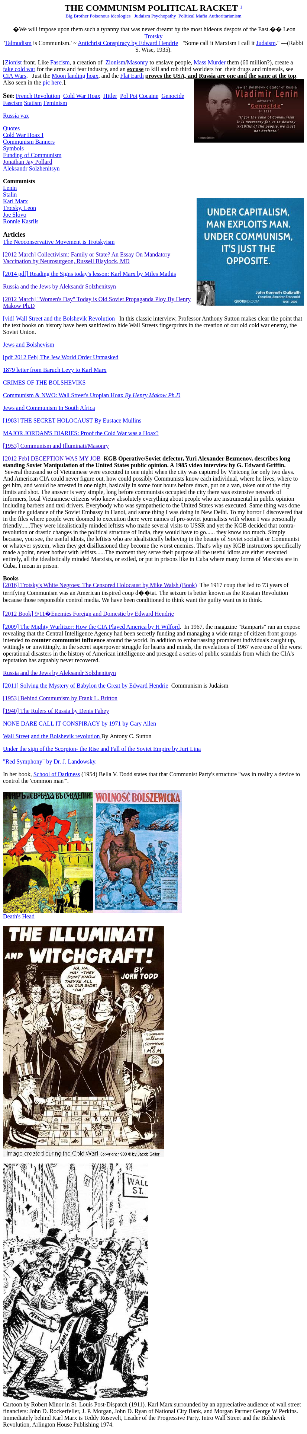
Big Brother (76, 16)
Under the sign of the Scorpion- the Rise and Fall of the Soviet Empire (102, 749)
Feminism (55, 103)
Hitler (110, 96)
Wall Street (16, 736)
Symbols (13, 148)
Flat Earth (132, 76)
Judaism (142, 16)
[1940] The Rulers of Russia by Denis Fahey (56, 711)
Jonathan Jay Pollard (27, 162)
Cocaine (148, 96)
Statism (33, 103)
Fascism (60, 62)
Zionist (13, 62)
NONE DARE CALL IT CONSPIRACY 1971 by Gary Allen (79, 723)
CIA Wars (14, 76)
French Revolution (38, 96)
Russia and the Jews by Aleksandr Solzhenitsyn (59, 286)
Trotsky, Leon (19, 208)
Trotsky (153, 36)
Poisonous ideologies (111, 16)
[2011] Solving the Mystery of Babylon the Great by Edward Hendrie (85, 685)
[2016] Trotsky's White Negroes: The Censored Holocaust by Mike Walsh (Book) (100, 585)
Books (11, 578)
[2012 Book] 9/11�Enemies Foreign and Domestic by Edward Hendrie (88, 614)
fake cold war (19, 69)
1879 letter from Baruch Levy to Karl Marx (55, 370)
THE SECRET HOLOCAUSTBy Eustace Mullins (72, 420)
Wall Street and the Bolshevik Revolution (59, 318)
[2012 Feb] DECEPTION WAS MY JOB (52, 458)
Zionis (115, 62)
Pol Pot (129, 96)
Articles (14, 234)
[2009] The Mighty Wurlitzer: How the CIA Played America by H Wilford (91, 627)
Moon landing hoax (75, 76)
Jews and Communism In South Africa (49, 408)
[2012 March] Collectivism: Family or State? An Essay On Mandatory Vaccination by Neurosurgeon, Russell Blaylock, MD (86, 257)
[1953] (56, 446)
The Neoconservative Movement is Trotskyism (58, 242)
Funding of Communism (32, 155)
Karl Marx (15, 201)
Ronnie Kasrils (21, 221)
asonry (137, 62)
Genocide (172, 96)
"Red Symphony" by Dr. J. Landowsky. (50, 761)
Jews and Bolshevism (28, 344)
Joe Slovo (14, 214)
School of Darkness (56, 774)
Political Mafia (192, 16)
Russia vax (16, 115)
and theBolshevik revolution (66, 736)
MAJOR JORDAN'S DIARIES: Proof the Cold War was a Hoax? (81, 433)
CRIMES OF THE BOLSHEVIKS (44, 382)
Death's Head (19, 916)
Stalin (10, 194)
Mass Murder (210, 62)
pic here (52, 82)
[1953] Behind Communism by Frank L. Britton (60, 698)
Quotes (11, 128)
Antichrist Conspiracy (128, 43)
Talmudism (18, 43)
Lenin (10, 188)
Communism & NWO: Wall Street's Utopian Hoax (91, 395)
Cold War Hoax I (23, 135)
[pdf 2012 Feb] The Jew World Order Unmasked (61, 357)
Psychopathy (163, 16)
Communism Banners (29, 141)
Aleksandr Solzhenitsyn (31, 168)
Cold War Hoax (81, 96)
